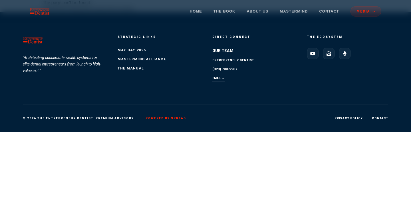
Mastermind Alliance (142, 59)
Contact (329, 11)
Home (196, 11)
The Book (224, 11)
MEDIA (365, 11)
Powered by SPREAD (166, 118)
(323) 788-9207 (224, 69)
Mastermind (294, 11)
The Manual (131, 68)
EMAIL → (218, 78)
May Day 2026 (132, 50)
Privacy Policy (349, 118)
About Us (257, 11)
